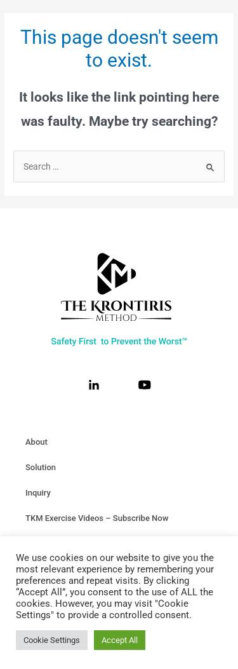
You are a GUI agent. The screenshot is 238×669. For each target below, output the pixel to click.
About (36, 442)
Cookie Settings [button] (51, 640)
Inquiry (38, 492)
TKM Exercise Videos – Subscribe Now (96, 518)
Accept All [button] (120, 640)
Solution (40, 467)
